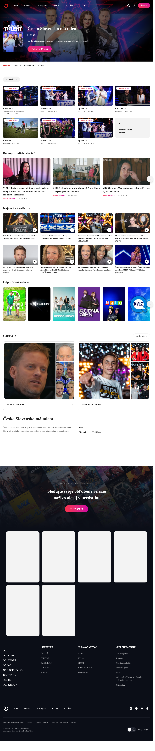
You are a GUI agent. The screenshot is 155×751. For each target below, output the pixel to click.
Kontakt (73, 729)
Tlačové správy (122, 653)
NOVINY (82, 653)
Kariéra (119, 672)
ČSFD (31, 35)
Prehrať (76, 508)
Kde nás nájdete (122, 668)
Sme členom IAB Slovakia (60, 729)
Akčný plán (120, 685)
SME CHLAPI (46, 663)
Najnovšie (11, 79)
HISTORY (45, 672)
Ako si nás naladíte (123, 663)
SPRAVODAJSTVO (87, 647)
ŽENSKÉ (44, 653)
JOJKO (8, 668)
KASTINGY (11, 680)
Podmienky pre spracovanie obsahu (13, 729)
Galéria (41, 66)
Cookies (30, 729)
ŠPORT (81, 663)
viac (86, 41)
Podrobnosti (29, 66)
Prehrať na (40, 49)
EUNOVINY (83, 672)
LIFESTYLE (47, 647)
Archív (27, 5)
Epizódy (17, 66)
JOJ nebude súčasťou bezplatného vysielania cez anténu (129, 678)
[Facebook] (131, 715)
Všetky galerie (141, 336)
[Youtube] (142, 715)
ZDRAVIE (45, 668)
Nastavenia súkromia (42, 729)
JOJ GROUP (11, 691)
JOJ (5, 651)
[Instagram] (136, 715)
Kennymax (15, 738)
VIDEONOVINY (85, 668)
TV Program (41, 5)
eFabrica (30, 738)
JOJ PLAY (10, 656)
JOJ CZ (8, 685)
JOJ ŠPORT (11, 662)
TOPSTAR (45, 658)
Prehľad (6, 66)
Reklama (119, 658)
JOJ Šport (70, 5)
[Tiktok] (147, 715)
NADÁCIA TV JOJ (15, 674)
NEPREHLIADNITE (126, 647)
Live (16, 5)
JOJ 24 (56, 5)
